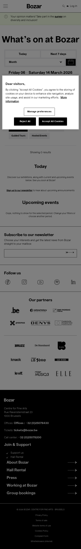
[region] (40, 102)
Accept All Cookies (53, 121)
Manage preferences (39, 112)
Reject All (25, 121)
